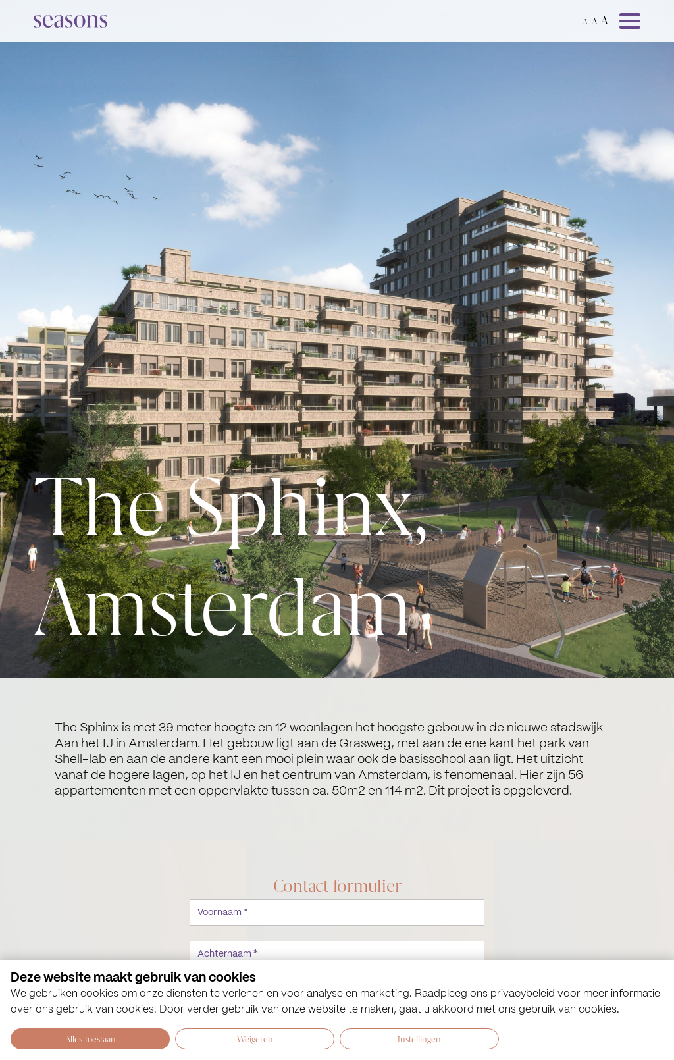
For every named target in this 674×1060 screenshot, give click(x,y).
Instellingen (419, 1039)
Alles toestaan (90, 1039)
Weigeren (255, 1039)
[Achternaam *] (337, 954)
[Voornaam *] (337, 912)
